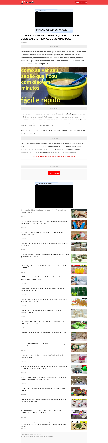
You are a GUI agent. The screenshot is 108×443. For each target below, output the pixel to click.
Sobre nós (23, 436)
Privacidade (42, 436)
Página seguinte (54, 173)
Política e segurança (30, 436)
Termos (37, 436)
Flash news (84, 2)
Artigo (77, 2)
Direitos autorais (49, 436)
